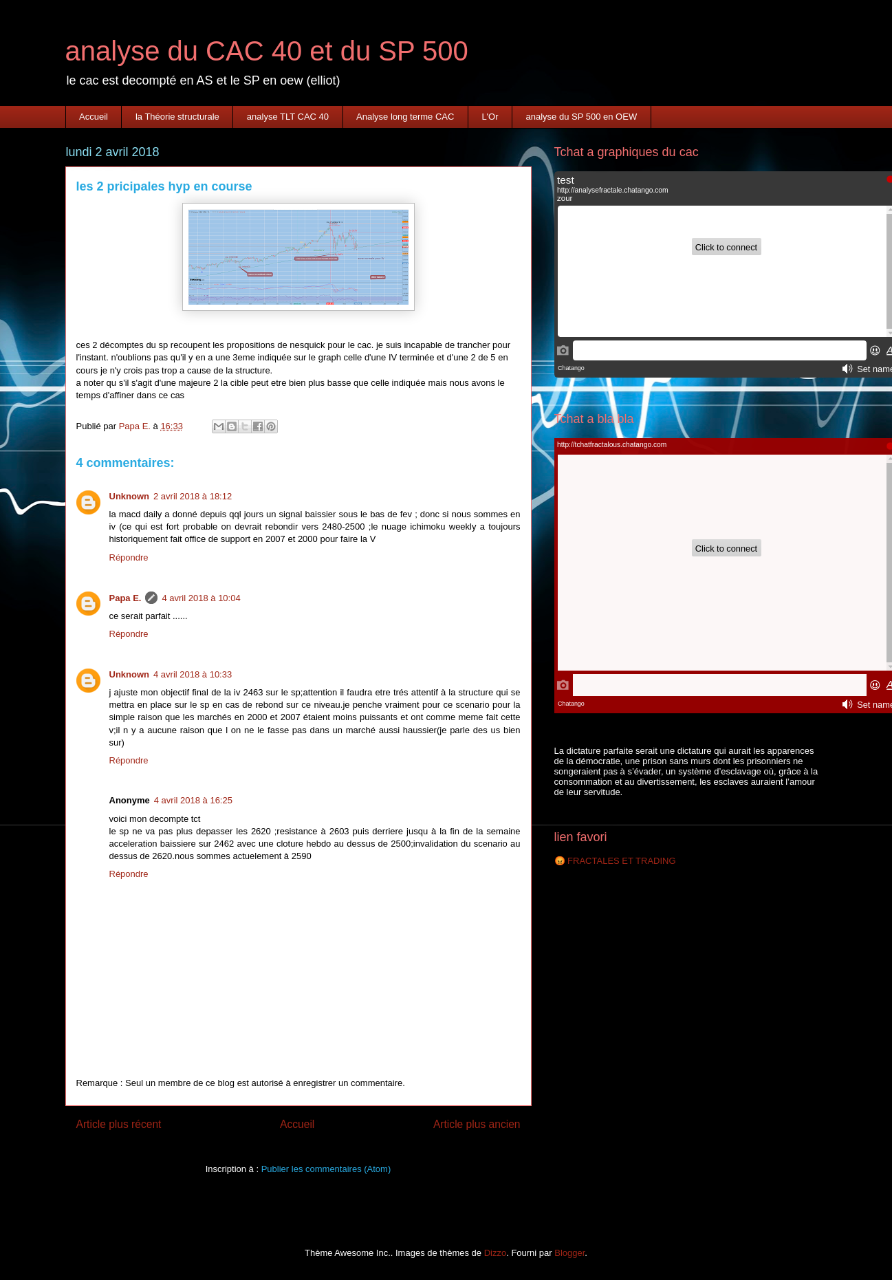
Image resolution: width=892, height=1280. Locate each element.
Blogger (569, 1253)
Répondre (129, 557)
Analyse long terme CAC (405, 116)
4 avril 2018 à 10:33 (192, 674)
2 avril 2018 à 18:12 (192, 496)
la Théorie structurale (177, 116)
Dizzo (495, 1253)
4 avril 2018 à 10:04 (201, 598)
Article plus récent (119, 1124)
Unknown (129, 496)
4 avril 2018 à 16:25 (193, 800)
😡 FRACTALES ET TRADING (615, 861)
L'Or (489, 116)
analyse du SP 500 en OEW (582, 116)
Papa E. (125, 598)
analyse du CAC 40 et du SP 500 (266, 51)
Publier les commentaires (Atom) (326, 1169)
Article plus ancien (477, 1124)
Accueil (93, 116)
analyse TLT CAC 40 (288, 116)
